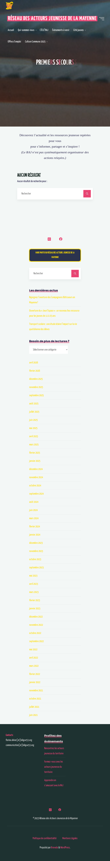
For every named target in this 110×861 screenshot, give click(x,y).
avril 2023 (33, 584)
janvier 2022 (34, 682)
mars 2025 (34, 444)
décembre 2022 (36, 616)
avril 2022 (33, 657)
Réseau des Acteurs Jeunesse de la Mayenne (52, 18)
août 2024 (33, 502)
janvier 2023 (34, 608)
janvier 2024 (34, 534)
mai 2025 (33, 428)
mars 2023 (34, 592)
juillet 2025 (34, 411)
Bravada (54, 847)
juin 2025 (33, 420)
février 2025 (34, 452)
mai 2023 (33, 575)
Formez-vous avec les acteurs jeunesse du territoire (53, 766)
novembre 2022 (36, 625)
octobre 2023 (35, 559)
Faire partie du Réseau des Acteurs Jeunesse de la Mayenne (55, 255)
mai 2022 (33, 649)
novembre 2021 (36, 690)
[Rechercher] (87, 193)
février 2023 (34, 600)
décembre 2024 (36, 469)
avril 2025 (33, 436)
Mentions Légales (69, 838)
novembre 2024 (36, 477)
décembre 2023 (36, 543)
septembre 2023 (36, 567)
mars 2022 (34, 666)
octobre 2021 (35, 698)
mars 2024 (34, 518)
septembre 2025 (36, 395)
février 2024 (34, 526)
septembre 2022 (36, 641)
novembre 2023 (36, 551)
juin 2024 (33, 510)
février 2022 (34, 674)
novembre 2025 (36, 387)
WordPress (65, 847)
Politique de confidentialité (44, 838)
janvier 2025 (34, 461)
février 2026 (34, 370)
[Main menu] (101, 18)
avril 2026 (33, 362)
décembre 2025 (36, 379)
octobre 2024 (35, 485)
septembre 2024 (36, 493)
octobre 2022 (35, 633)
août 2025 (33, 403)
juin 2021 (33, 715)
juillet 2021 (34, 707)
